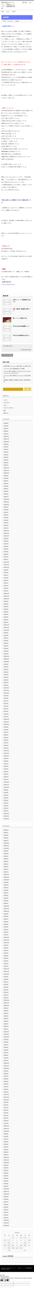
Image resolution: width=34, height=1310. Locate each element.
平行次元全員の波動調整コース (21, 326)
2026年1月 (6, 433)
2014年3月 (6, 805)
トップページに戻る (7, 355)
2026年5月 (6, 423)
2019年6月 (6, 640)
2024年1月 (6, 496)
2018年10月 (6, 661)
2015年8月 (6, 761)
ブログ (5, 405)
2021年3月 (6, 585)
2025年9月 (6, 444)
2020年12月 (6, 593)
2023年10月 (6, 504)
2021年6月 (6, 577)
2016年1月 (6, 747)
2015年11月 (6, 753)
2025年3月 (6, 459)
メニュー (8, 11)
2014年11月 (6, 784)
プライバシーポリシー (9, 407)
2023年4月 (6, 520)
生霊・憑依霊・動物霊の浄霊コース (21, 310)
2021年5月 (6, 580)
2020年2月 (6, 619)
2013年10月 (6, 818)
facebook (26, 2)
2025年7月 (6, 449)
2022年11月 (6, 533)
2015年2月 (6, 776)
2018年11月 (6, 658)
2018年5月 (6, 674)
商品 (5, 410)
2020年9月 (6, 601)
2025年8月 (6, 446)
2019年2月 (6, 651)
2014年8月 (6, 792)
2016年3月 (6, 742)
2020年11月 (6, 596)
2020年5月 (6, 611)
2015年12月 (6, 750)
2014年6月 (6, 797)
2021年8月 (6, 572)
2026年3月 (6, 428)
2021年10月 (6, 567)
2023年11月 (6, 501)
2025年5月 (6, 454)
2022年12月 (6, 530)
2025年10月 (6, 441)
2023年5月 (6, 517)
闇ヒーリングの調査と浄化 (20, 318)
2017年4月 (6, 708)
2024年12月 (6, 467)
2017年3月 (6, 711)
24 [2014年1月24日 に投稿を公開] (21, 1245)
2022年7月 (6, 543)
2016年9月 (6, 726)
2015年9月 (6, 758)
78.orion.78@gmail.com (8, 284)
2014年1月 (6, 810)
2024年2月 (6, 493)
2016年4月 (6, 740)
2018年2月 (6, 682)
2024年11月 (6, 470)
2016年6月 (6, 734)
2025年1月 (6, 465)
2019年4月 (6, 645)
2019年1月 (6, 653)
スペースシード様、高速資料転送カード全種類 (14, 368)
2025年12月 (6, 436)
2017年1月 (6, 716)
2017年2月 (6, 713)
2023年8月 (6, 509)
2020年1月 (6, 622)
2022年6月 (6, 546)
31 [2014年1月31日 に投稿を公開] (21, 1248)
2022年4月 (6, 551)
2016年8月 (6, 729)
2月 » (25, 1250)
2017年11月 (6, 690)
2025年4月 (6, 457)
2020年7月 (6, 606)
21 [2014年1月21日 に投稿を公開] (9, 1245)
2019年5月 (6, 643)
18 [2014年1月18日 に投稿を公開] (25, 1242)
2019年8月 (6, 635)
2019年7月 (6, 637)
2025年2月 (6, 462)
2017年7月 (6, 700)
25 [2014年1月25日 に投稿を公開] (25, 1245)
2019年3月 (6, 648)
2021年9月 (6, 569)
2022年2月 (6, 556)
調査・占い (6, 412)
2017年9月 (6, 695)
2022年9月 (6, 538)
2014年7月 (6, 795)
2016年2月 (6, 745)
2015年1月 (6, 779)
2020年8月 (6, 603)
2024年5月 (6, 486)
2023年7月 (6, 512)
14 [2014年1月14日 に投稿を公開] (9, 1242)
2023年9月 (6, 506)
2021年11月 (6, 564)
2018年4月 (6, 677)
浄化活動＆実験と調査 (25, 349)
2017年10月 (6, 692)
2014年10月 (6, 787)
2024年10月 (6, 472)
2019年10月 (6, 630)
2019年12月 (6, 624)
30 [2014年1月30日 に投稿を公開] (16, 1248)
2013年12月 (6, 813)
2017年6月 (6, 703)
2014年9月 (6, 789)
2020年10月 (6, 598)
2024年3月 (6, 491)
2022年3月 (6, 554)
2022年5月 (6, 548)
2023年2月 (6, 525)
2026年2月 (6, 431)
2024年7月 (6, 480)
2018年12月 (6, 656)
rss (23, 2)
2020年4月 (6, 614)
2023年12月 (6, 499)
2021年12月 (6, 562)
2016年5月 (6, 737)
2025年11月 (6, 438)
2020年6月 (6, 609)
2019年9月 (6, 632)
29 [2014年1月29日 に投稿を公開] (13, 1248)
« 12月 (8, 1250)
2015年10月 (6, 755)
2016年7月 (6, 732)
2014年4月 (6, 802)
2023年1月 (6, 527)
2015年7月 (6, 763)
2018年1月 (6, 685)
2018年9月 (6, 664)
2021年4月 (6, 582)
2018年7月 (6, 669)
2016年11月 (6, 721)
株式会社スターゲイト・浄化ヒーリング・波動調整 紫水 (19, 1268)
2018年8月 (6, 666)
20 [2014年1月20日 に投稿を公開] (4, 1245)
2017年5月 (6, 706)
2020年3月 (6, 616)
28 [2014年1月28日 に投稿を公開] (9, 1248)
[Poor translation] (7, 1280)
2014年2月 (6, 808)
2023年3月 (6, 522)
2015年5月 (6, 768)
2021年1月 (6, 590)
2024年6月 (6, 483)
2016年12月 (6, 719)
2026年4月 (6, 425)
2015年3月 (6, 774)
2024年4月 (6, 488)
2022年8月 (6, 541)
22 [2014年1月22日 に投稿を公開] (13, 1245)
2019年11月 (6, 627)
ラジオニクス (7, 402)
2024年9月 (6, 475)
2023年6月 (6, 514)
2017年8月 (6, 698)
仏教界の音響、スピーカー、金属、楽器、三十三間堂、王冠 (17, 366)
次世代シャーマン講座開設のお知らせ (21, 300)
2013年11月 (6, 815)
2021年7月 (6, 575)
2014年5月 (6, 800)
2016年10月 (6, 724)
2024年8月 (6, 478)
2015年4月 (6, 771)
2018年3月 (6, 679)
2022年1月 (6, 559)
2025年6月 (6, 452)
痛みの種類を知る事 (8, 346)
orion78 (17, 21)
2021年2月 (6, 588)
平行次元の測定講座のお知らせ (21, 335)
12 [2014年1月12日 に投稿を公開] (29, 1240)
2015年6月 (6, 766)
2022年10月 (6, 535)
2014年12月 (6, 781)
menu (30, 2)
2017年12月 (6, 687)
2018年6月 (6, 672)
